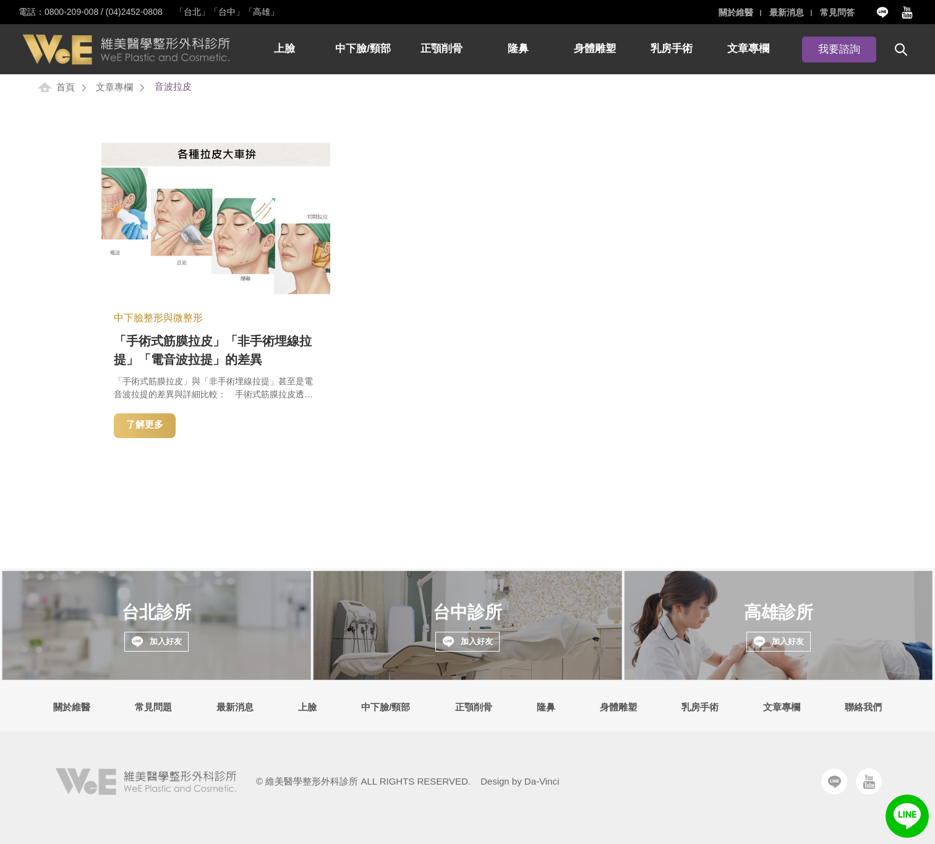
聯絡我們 (863, 707)
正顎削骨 (442, 49)
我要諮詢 (839, 50)
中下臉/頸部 (363, 49)
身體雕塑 (595, 49)
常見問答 (837, 12)
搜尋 (901, 50)
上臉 (284, 49)
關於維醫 (735, 12)
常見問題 (153, 707)
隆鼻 (518, 49)
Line (882, 12)
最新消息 (786, 12)
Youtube (907, 12)
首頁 (65, 87)
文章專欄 (748, 49)
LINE (907, 816)
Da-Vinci (541, 781)
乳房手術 (672, 49)
